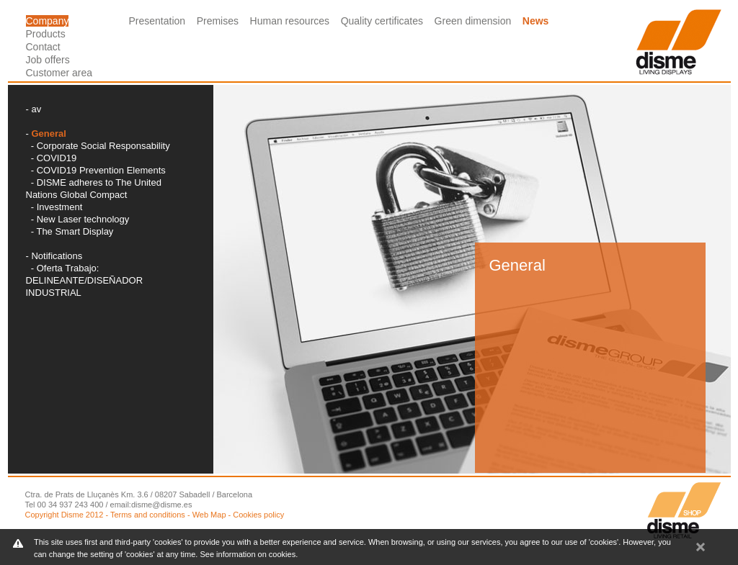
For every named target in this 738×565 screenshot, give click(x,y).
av (36, 109)
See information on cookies (247, 554)
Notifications (56, 255)
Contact (43, 47)
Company (47, 21)
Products (46, 34)
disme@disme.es (161, 504)
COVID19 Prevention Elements (101, 170)
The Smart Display (74, 231)
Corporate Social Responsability (103, 145)
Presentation (157, 21)
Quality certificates (382, 21)
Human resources (290, 21)
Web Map (209, 514)
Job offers (48, 59)
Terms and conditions (147, 514)
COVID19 (57, 158)
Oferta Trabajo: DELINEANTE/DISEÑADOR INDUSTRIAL (84, 280)
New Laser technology (83, 219)
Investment (60, 207)
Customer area (59, 72)
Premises (218, 21)
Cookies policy (258, 514)
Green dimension (473, 21)
